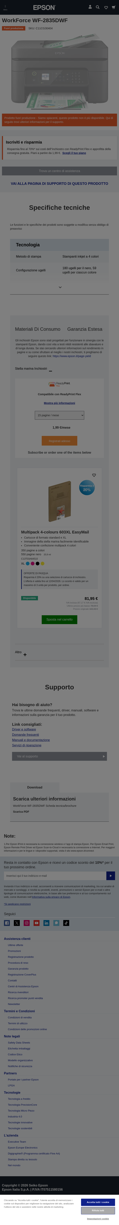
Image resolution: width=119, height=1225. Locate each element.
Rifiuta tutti (98, 1210)
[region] (59, 1209)
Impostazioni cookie (98, 1219)
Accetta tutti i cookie (98, 1202)
